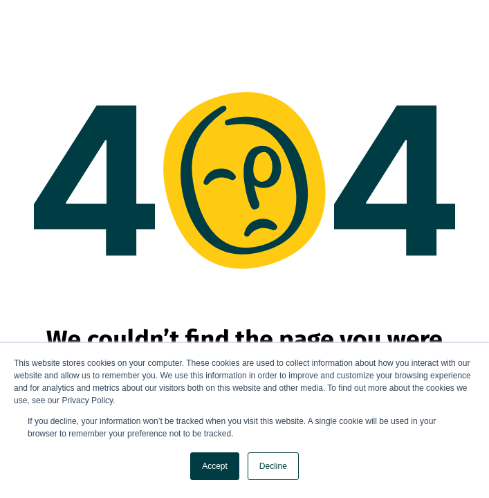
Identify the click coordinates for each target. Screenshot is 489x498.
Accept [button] (215, 466)
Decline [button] (273, 466)
